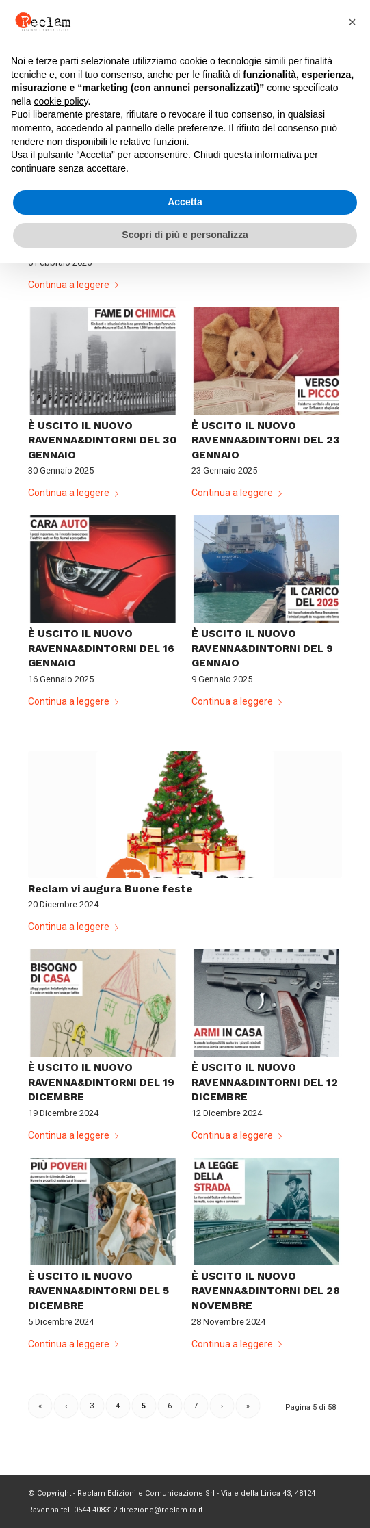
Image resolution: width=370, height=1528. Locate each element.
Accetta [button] (185, 201)
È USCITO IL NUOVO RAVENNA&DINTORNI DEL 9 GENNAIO (262, 648)
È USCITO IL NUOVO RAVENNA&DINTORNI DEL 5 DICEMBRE (98, 1291)
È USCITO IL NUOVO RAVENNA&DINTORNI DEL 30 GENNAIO (102, 440)
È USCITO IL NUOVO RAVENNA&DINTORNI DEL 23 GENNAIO (265, 440)
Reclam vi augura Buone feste (110, 889)
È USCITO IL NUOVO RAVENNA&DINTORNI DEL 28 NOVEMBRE (265, 1291)
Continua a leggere (76, 284)
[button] (352, 22)
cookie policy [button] (61, 101)
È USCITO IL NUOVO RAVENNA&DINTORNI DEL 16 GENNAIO (101, 648)
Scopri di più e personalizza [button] (185, 234)
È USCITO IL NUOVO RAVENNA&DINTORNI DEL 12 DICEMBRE (264, 1082)
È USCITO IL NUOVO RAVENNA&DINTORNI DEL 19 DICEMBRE (101, 1082)
